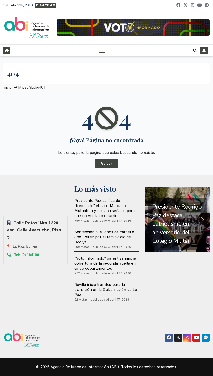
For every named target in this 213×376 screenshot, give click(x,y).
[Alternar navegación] (101, 50)
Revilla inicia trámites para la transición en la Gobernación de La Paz (105, 289)
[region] (177, 219)
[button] (195, 50)
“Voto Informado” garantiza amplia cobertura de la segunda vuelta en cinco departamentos (105, 263)
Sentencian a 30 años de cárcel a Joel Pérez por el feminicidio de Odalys (104, 237)
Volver (106, 163)
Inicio (7, 87)
